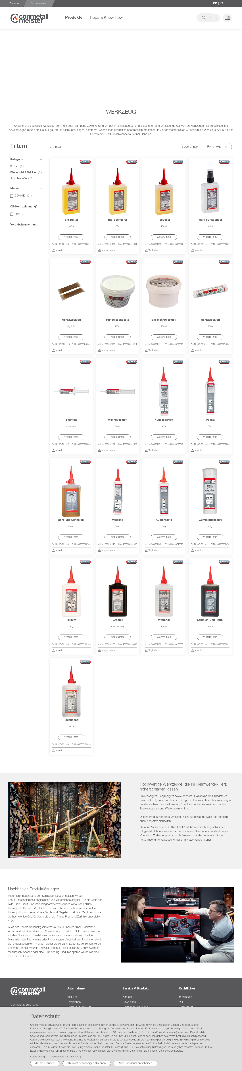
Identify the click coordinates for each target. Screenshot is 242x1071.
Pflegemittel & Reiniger (27, 172)
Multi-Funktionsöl (210, 220)
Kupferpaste (164, 520)
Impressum (185, 997)
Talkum (71, 620)
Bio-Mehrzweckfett (163, 320)
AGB (181, 1002)
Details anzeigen (38, 1057)
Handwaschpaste (117, 320)
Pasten (17, 166)
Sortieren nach (190, 147)
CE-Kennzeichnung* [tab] (23, 206)
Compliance (74, 1002)
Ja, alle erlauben (44, 1063)
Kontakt (127, 997)
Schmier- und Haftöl (210, 620)
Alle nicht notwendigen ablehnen (87, 1063)
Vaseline (117, 520)
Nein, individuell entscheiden (135, 1063)
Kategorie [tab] (16, 159)
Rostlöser (163, 220)
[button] (215, 18)
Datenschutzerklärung (170, 1051)
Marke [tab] (14, 188)
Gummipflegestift (210, 520)
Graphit (118, 620)
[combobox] (185, 17)
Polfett (210, 420)
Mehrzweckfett (71, 320)
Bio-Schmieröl (117, 220)
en (222, 3)
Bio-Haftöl (71, 220)
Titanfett (71, 420)
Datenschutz (57, 1057)
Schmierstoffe (22, 178)
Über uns (72, 997)
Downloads (129, 1002)
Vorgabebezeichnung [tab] (24, 224)
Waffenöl (164, 620)
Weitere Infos (71, 237)
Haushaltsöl (71, 720)
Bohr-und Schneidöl (71, 520)
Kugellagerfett (163, 420)
